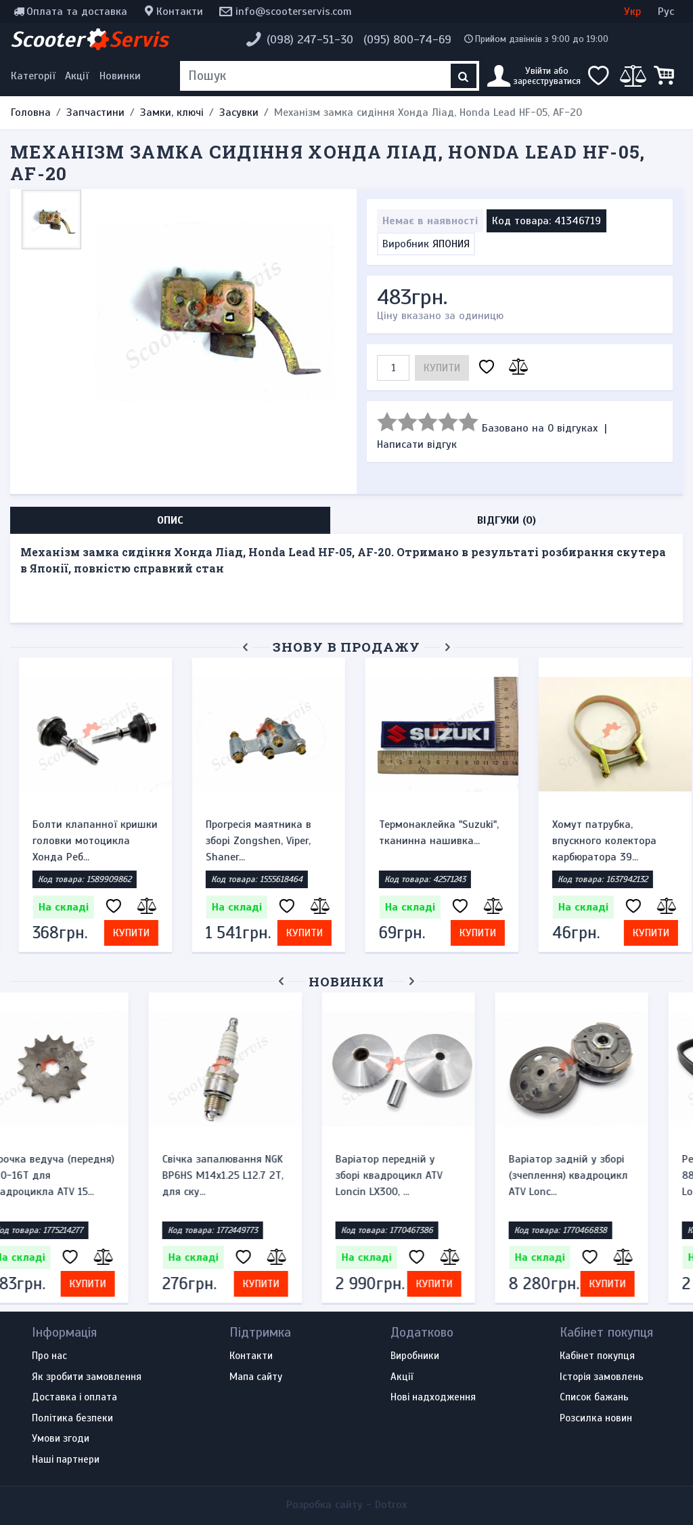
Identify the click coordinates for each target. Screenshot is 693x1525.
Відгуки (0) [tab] (506, 520)
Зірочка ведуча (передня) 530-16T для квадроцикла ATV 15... (86, 1175)
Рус (666, 11)
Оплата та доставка (76, 11)
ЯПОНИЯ (451, 244)
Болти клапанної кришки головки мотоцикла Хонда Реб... (86, 841)
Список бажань (594, 1397)
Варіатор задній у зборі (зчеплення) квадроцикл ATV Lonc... (603, 1175)
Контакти (179, 11)
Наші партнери (65, 1460)
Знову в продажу (346, 646)
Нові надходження (433, 1397)
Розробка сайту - (346, 1504)
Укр (632, 11)
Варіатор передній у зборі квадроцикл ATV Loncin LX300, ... (423, 1175)
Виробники (414, 1356)
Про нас (49, 1356)
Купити (442, 368)
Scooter (89, 39)
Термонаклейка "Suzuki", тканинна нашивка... (430, 833)
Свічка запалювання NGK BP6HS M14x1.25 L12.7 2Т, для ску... (257, 1175)
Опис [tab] (170, 520)
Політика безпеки (72, 1418)
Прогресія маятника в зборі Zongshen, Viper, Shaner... (250, 841)
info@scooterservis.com (294, 11)
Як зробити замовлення (86, 1377)
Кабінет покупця (597, 1356)
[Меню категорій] (35, 75)
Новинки (120, 76)
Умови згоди (60, 1439)
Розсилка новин (596, 1418)
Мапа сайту (255, 1377)
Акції (77, 76)
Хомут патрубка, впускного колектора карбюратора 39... (595, 841)
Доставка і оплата (74, 1397)
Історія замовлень (602, 1377)
